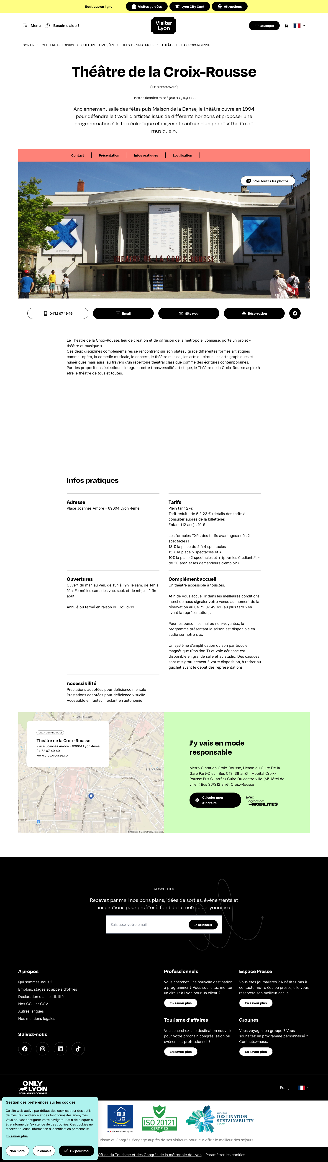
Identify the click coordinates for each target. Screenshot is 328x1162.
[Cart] (286, 25)
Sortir (28, 45)
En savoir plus (181, 1003)
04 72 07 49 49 (57, 313)
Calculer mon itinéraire (209, 800)
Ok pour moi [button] (76, 1151)
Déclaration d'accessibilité (41, 996)
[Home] (164, 25)
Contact (77, 155)
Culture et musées (97, 45)
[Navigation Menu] (32, 25)
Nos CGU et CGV (33, 1004)
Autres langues (31, 1011)
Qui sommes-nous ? (35, 982)
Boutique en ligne (98, 6)
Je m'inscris (203, 924)
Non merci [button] (18, 1151)
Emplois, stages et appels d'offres (47, 989)
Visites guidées (147, 6)
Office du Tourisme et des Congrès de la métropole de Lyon (150, 1154)
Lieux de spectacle (137, 45)
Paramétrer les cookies (225, 1154)
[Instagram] (42, 1048)
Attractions (230, 6)
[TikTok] (78, 1048)
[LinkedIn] (60, 1048)
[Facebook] (24, 1048)
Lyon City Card (189, 6)
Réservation (254, 313)
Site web (189, 313)
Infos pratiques (146, 155)
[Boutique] (263, 25)
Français (295, 1087)
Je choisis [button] (43, 1151)
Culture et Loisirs (58, 45)
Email (123, 313)
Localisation (182, 155)
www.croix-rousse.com (53, 755)
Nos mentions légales (36, 1018)
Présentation (109, 155)
